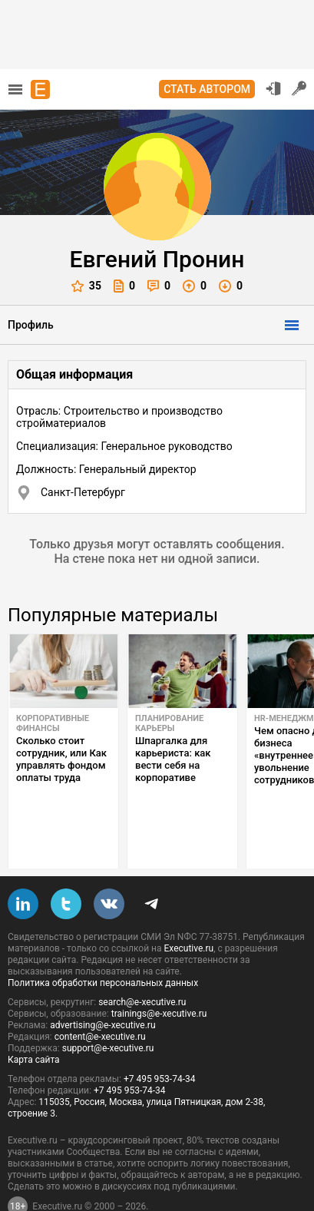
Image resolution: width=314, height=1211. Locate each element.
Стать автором (207, 89)
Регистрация (299, 88)
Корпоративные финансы (52, 723)
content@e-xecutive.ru (100, 1000)
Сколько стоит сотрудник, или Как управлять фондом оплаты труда (61, 759)
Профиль (31, 325)
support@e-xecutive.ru (108, 1012)
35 (86, 286)
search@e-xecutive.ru (142, 966)
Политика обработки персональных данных (103, 946)
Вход (273, 88)
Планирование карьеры (169, 723)
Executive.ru (188, 912)
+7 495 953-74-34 (160, 1042)
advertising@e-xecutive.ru (102, 989)
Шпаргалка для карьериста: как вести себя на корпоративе (173, 759)
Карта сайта (34, 1023)
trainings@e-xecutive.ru (159, 977)
